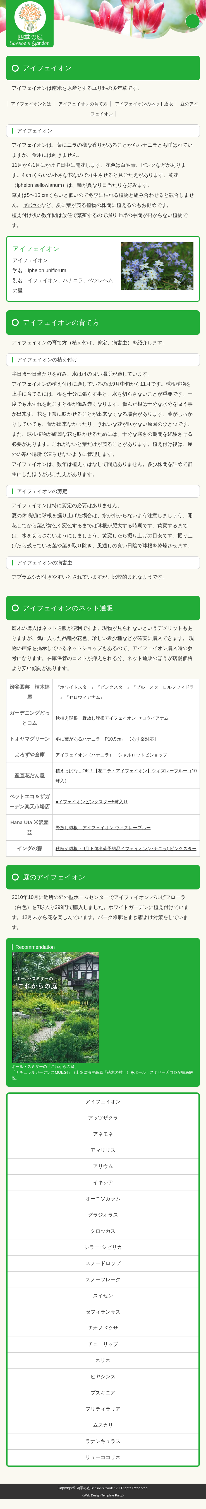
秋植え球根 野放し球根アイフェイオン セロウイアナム (119, 718)
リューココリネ (103, 1467)
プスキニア (103, 1403)
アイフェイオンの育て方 (93, 104)
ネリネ (103, 1370)
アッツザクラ (103, 1128)
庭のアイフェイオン (103, 114)
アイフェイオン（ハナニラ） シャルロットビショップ (118, 755)
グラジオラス (103, 1225)
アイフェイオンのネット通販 (160, 104)
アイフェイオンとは (35, 104)
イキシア (103, 1192)
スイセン (103, 1306)
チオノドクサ (103, 1338)
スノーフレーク (103, 1289)
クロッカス (103, 1241)
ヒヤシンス (103, 1386)
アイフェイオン (103, 1111)
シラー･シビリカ (103, 1257)
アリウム (103, 1176)
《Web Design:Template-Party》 (103, 1505)
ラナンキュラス (103, 1451)
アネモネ (103, 1144)
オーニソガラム (103, 1208)
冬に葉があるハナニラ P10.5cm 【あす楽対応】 (113, 739)
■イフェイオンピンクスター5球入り (96, 801)
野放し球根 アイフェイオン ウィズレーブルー (109, 827)
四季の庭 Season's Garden (96, 1498)
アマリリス (103, 1160)
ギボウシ (33, 205)
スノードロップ (103, 1273)
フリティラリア (103, 1419)
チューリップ (103, 1354)
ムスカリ (103, 1435)
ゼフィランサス (103, 1322)
